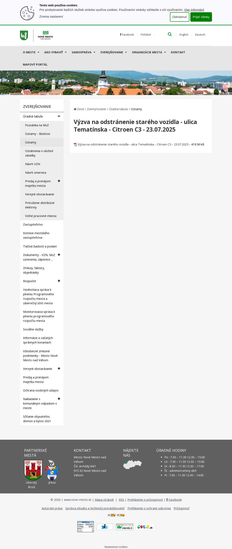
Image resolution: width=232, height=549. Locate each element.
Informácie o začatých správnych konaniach (38, 340)
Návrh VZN (32, 164)
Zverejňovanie (111, 52)
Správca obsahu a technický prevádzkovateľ (95, 508)
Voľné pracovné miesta (40, 216)
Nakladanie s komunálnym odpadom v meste (41, 403)
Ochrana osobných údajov (40, 390)
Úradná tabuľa (41, 116)
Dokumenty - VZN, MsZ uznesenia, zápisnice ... (41, 257)
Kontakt (178, 52)
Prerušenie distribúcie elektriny (40, 205)
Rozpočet (41, 281)
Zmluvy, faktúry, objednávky (34, 270)
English (184, 34)
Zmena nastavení (51, 16)
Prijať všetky (201, 17)
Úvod (80, 109)
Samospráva (81, 52)
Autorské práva (52, 508)
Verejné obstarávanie (39, 194)
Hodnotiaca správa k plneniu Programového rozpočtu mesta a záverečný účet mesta (38, 296)
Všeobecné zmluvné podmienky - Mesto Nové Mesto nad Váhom (40, 355)
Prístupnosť (181, 508)
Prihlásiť (146, 34)
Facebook (127, 34)
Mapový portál (35, 64)
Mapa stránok (104, 500)
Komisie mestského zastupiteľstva (36, 235)
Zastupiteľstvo (33, 224)
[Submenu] (38, 52)
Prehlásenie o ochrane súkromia (149, 508)
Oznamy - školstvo (37, 134)
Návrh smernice (35, 172)
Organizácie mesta (147, 52)
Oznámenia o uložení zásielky (39, 153)
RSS (122, 500)
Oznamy (30, 142)
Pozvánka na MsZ (37, 125)
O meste (29, 52)
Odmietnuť (179, 17)
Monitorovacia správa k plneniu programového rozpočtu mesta (39, 316)
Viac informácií (194, 9)
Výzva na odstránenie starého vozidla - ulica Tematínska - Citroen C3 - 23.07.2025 (133, 144)
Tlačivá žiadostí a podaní (40, 246)
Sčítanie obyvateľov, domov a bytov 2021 (37, 419)
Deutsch (200, 34)
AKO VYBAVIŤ (53, 52)
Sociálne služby (33, 329)
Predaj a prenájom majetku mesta (42, 183)
